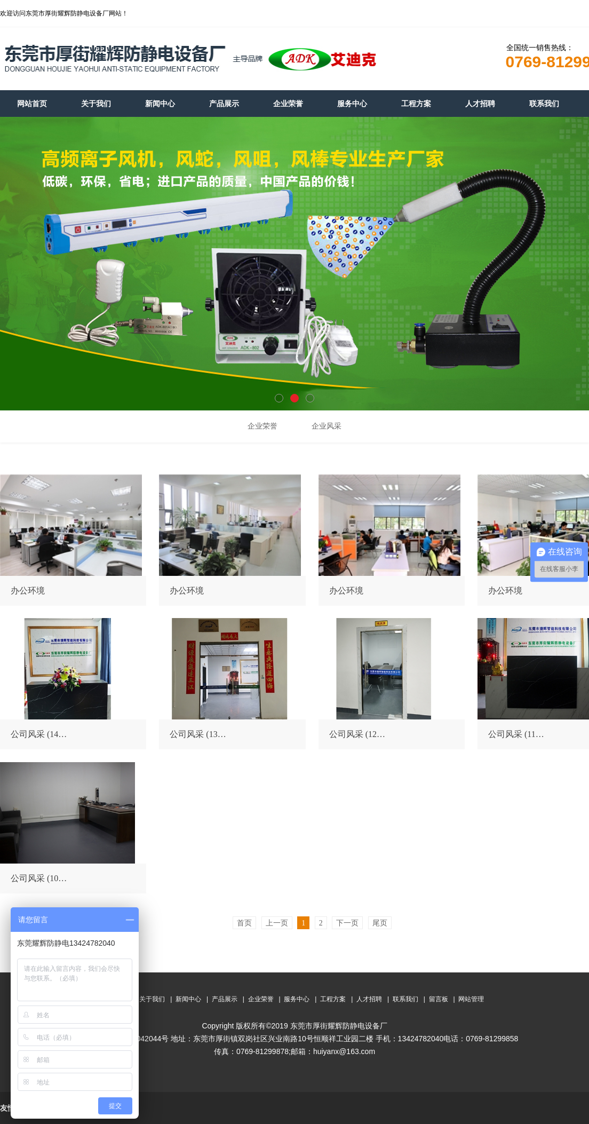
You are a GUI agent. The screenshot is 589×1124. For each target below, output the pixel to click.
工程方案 (333, 999)
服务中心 (296, 999)
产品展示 (224, 999)
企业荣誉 (261, 999)
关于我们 (152, 999)
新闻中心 (188, 999)
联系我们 (405, 999)
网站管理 (471, 999)
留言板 (438, 999)
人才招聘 (369, 999)
